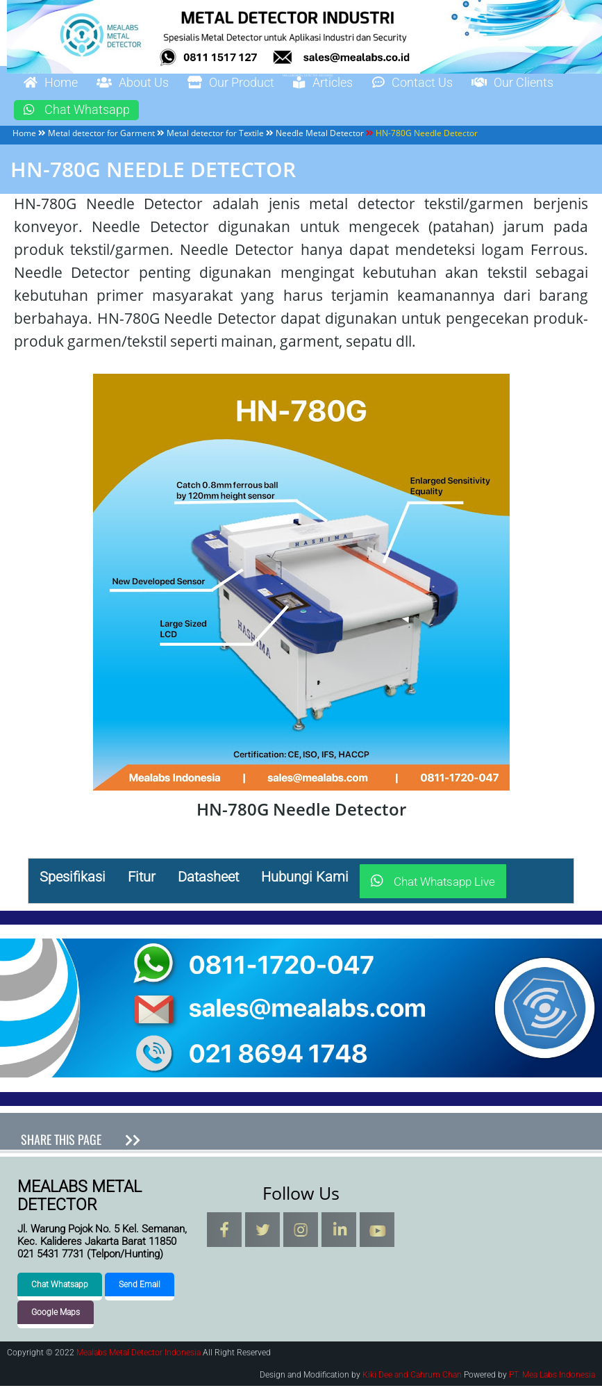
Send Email (139, 1286)
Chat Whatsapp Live (433, 884)
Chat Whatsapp (197, 111)
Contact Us (459, 83)
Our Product (256, 83)
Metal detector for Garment (101, 134)
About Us (146, 83)
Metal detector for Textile (215, 134)
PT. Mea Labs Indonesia (552, 1377)
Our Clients (71, 111)
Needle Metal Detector (320, 134)
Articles (360, 83)
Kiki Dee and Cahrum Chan (412, 1377)
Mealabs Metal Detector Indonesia (138, 1355)
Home (55, 83)
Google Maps (55, 1314)
